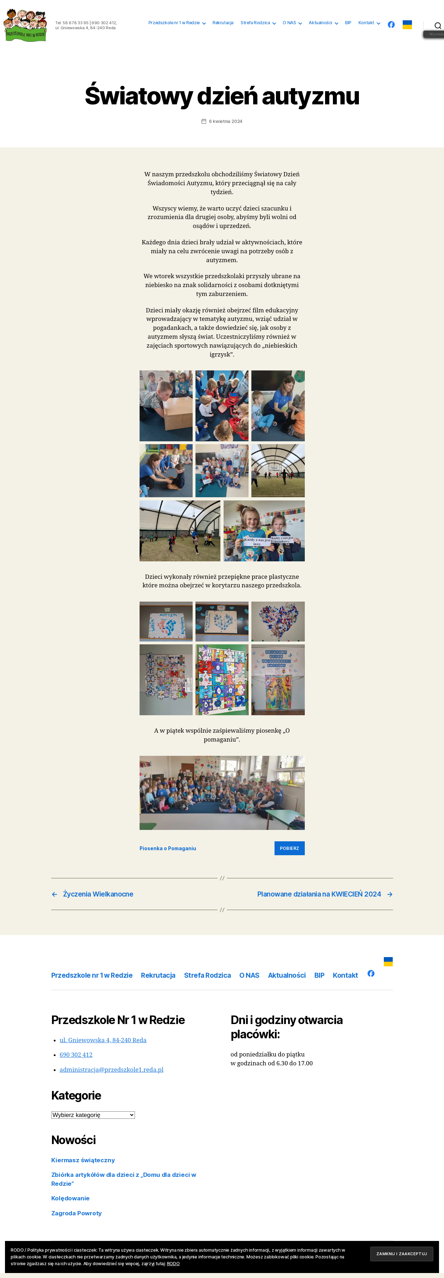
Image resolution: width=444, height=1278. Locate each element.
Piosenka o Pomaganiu (168, 853)
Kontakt (366, 25)
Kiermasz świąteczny (83, 1165)
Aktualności (320, 25)
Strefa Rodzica (255, 25)
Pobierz (289, 853)
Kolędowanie (70, 1203)
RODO (173, 1263)
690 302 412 (76, 1060)
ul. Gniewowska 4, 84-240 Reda (103, 1045)
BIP (348, 25)
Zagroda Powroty (76, 1218)
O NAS (289, 25)
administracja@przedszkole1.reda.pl (112, 1075)
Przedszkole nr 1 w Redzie (174, 25)
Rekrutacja (223, 25)
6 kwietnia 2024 (225, 126)
